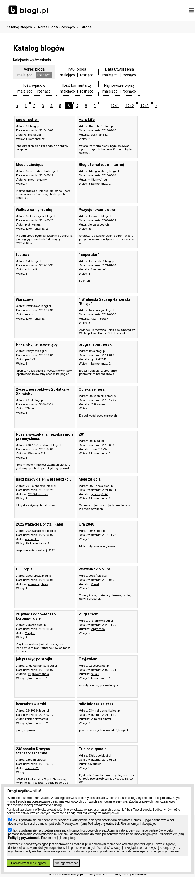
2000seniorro (99, 404)
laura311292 (99, 449)
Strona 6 (88, 27)
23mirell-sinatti (101, 719)
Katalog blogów (19, 27)
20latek (30, 408)
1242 (129, 106)
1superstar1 (99, 269)
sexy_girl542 (99, 134)
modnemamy (37, 179)
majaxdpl (34, 134)
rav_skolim (32, 539)
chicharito (31, 269)
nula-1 (95, 674)
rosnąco (44, 75)
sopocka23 (32, 768)
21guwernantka (38, 674)
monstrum (32, 314)
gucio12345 (98, 359)
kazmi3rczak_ (100, 318)
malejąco (24, 75)
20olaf (95, 584)
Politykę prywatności (103, 824)
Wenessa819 (36, 453)
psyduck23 (95, 764)
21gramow (98, 629)
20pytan (30, 633)
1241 (115, 106)
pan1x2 (30, 359)
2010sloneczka (38, 494)
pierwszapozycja (99, 224)
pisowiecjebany (38, 584)
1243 (144, 106)
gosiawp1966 (99, 494)
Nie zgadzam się (66, 863)
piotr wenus (33, 224)
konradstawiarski (36, 719)
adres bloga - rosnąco (56, 27)
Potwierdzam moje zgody (28, 863)
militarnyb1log (97, 179)
